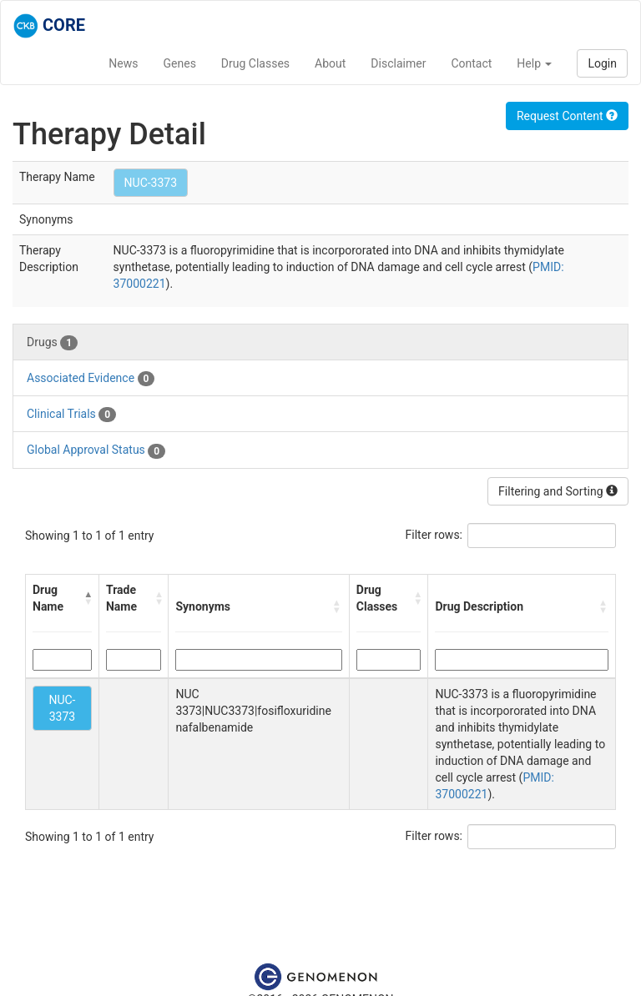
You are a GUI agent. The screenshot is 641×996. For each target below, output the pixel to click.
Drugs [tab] (52, 342)
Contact (471, 63)
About (330, 63)
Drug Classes (255, 63)
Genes (180, 63)
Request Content (567, 116)
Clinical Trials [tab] (71, 414)
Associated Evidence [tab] (90, 378)
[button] (87, 598)
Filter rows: (434, 534)
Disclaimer (398, 63)
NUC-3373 (151, 182)
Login (602, 63)
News (123, 63)
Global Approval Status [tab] (96, 450)
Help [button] (534, 63)
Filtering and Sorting (558, 491)
